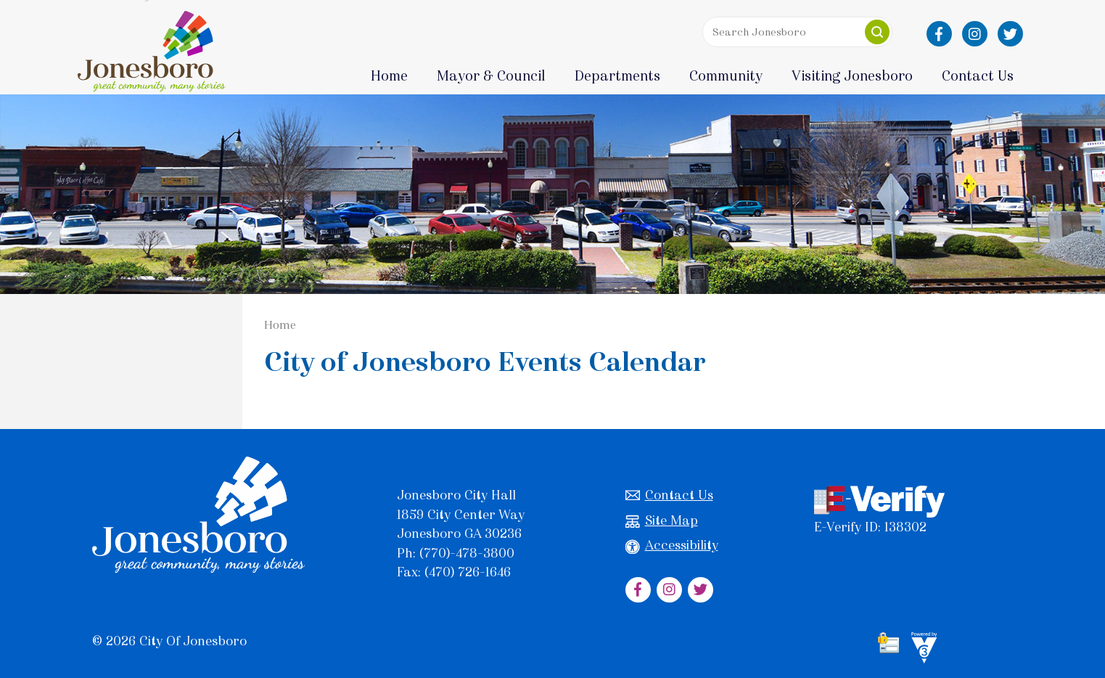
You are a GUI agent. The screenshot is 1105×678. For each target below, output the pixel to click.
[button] (877, 32)
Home (389, 76)
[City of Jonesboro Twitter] (1010, 33)
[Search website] (793, 31)
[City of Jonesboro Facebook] (939, 33)
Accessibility (671, 545)
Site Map (661, 520)
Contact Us (669, 495)
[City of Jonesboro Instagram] (974, 33)
